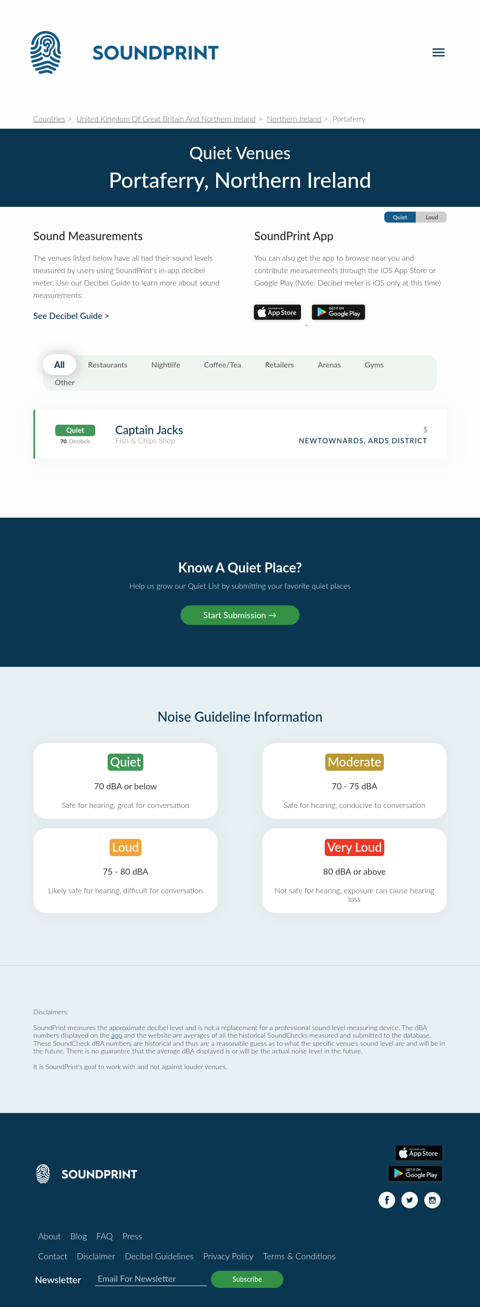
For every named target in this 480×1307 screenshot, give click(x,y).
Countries (49, 118)
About (49, 1236)
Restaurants (108, 364)
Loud (432, 217)
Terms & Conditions (299, 1256)
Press (132, 1236)
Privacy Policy (228, 1256)
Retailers (279, 364)
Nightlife (165, 364)
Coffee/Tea (222, 364)
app (116, 1035)
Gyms (374, 364)
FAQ (104, 1236)
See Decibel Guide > (71, 316)
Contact (52, 1256)
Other (65, 382)
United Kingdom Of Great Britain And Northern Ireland (166, 118)
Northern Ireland (294, 118)
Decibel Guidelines (159, 1256)
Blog (78, 1236)
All (59, 364)
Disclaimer (96, 1256)
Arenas (329, 364)
